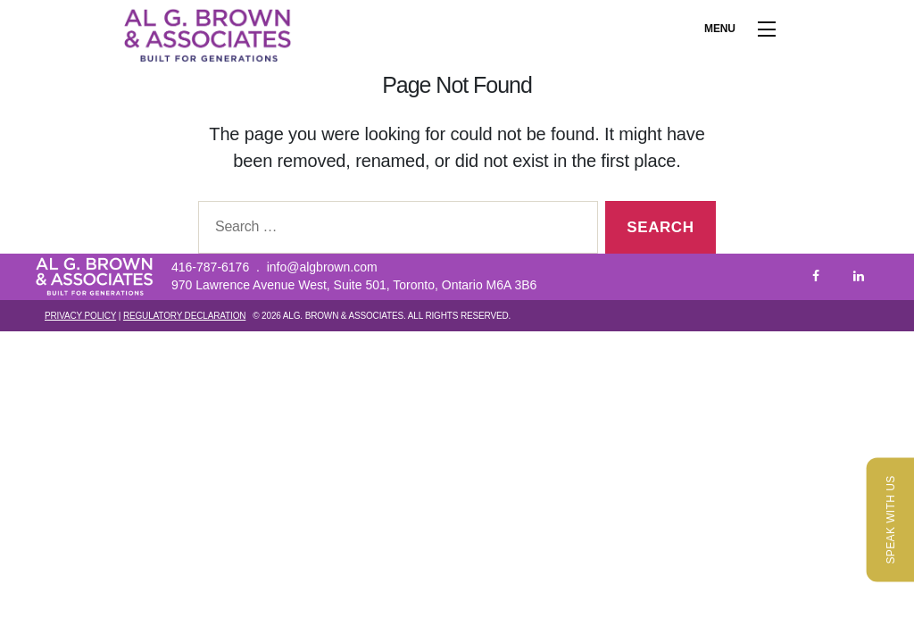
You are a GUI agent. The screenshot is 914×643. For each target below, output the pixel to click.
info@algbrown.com (322, 267)
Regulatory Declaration (184, 316)
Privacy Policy (80, 316)
